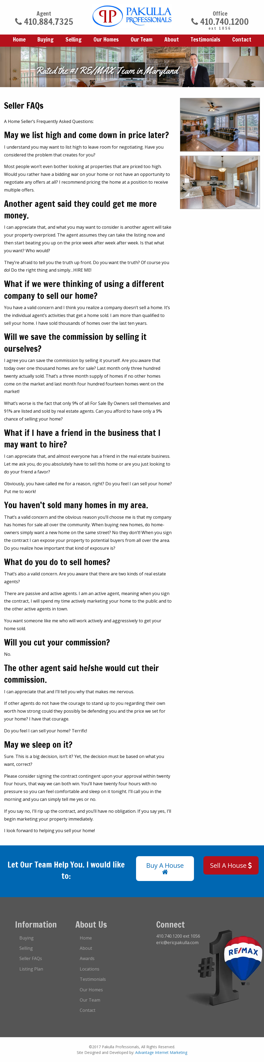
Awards (87, 958)
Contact (241, 39)
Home (19, 39)
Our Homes (106, 39)
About (171, 39)
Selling (73, 39)
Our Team (141, 39)
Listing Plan (31, 969)
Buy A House (165, 868)
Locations (89, 969)
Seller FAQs (30, 958)
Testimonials (205, 39)
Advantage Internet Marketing (161, 1052)
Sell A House (231, 865)
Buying (45, 39)
